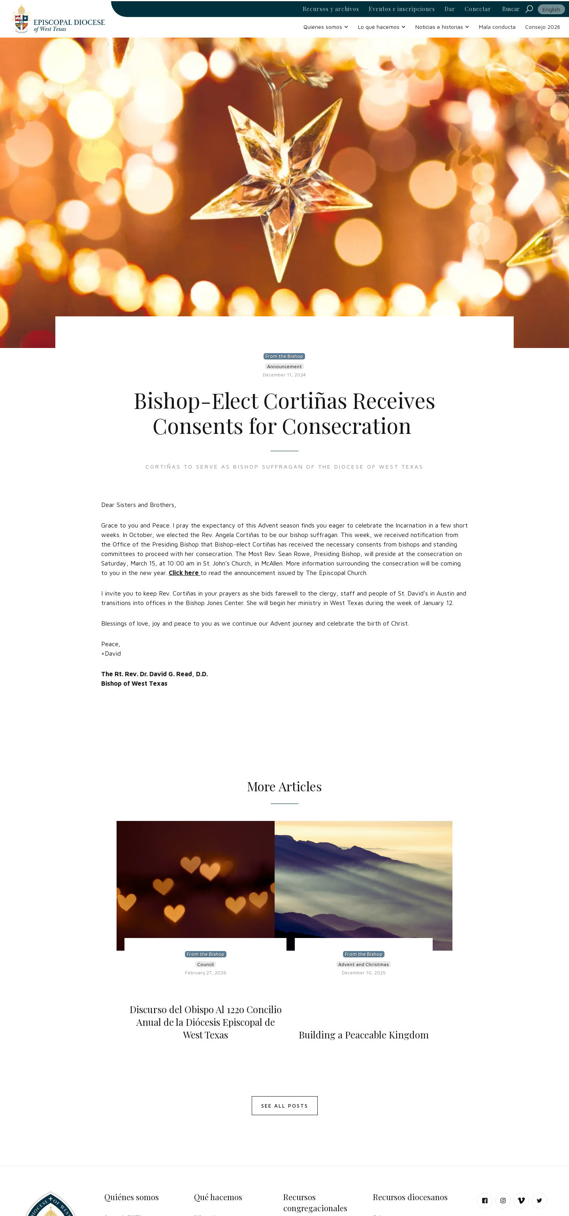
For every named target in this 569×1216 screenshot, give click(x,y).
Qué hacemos (218, 1196)
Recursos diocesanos (410, 1196)
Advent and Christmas (363, 964)
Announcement (284, 366)
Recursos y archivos (331, 9)
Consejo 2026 (542, 26)
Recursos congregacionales (315, 1202)
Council (205, 964)
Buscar (511, 9)
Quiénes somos (131, 1196)
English (551, 9)
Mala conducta (497, 26)
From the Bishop (284, 356)
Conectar (478, 9)
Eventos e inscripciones (402, 9)
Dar (450, 9)
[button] (326, 26)
